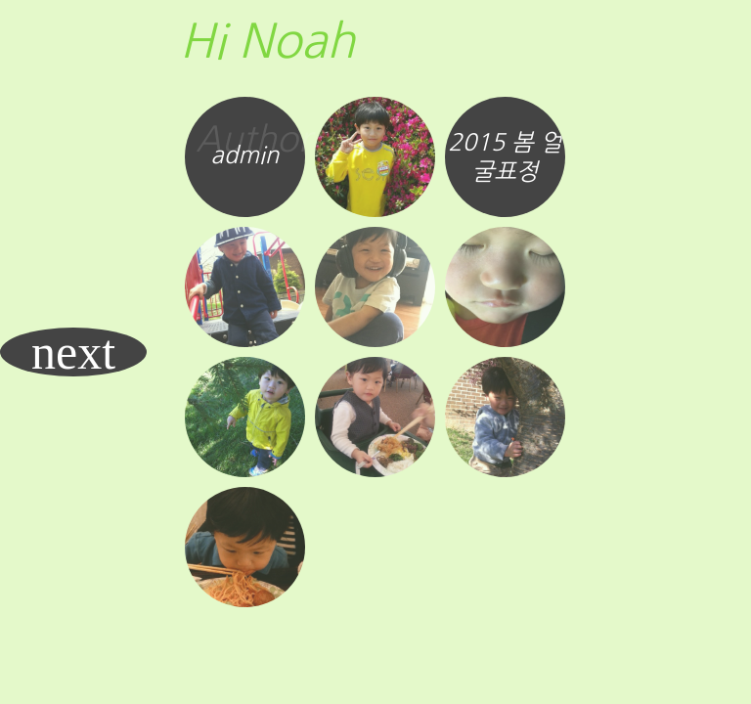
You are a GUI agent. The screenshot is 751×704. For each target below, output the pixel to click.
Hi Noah (267, 41)
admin (245, 154)
